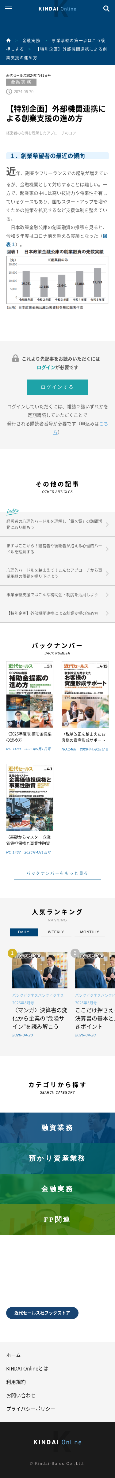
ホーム (13, 1355)
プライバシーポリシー (30, 1408)
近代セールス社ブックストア (42, 1313)
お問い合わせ (21, 1395)
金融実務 (31, 41)
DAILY (23, 932)
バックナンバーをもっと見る (57, 873)
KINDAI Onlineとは (27, 1368)
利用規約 (16, 1382)
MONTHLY (89, 932)
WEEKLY (56, 932)
